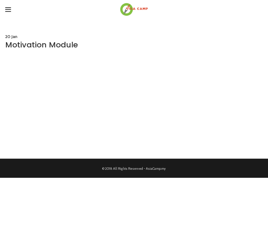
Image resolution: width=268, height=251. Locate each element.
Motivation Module (41, 44)
